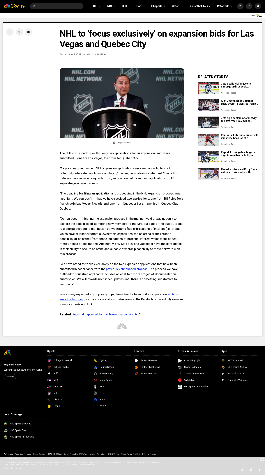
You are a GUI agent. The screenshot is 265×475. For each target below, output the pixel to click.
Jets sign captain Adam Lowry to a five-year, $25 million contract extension (238, 119)
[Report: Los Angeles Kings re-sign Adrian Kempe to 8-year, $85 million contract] (208, 157)
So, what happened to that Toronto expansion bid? (106, 314)
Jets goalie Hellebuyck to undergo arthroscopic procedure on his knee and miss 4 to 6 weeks (236, 85)
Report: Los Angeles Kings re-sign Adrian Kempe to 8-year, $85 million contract (238, 154)
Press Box (74, 454)
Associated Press (228, 93)
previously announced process (127, 269)
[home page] (14, 6)
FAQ (50, 454)
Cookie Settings (150, 454)
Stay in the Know (12, 364)
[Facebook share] (10, 32)
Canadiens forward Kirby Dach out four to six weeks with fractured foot (239, 171)
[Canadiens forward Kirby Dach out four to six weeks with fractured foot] (208, 174)
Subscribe (10, 377)
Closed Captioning (40, 454)
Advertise (19, 454)
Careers (27, 454)
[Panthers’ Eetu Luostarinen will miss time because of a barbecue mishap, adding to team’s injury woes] (208, 140)
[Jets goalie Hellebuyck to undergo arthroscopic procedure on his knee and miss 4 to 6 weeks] (208, 88)
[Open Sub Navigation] (100, 6)
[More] (240, 6)
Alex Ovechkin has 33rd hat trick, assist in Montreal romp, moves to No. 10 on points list (239, 102)
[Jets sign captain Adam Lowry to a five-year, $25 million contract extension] (208, 122)
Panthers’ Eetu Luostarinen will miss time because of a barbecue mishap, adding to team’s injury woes (239, 137)
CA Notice (137, 454)
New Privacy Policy (124, 454)
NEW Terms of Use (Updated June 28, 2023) (97, 454)
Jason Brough (68, 54)
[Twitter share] (19, 32)
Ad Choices (8, 454)
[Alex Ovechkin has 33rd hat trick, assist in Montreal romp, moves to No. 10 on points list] (208, 105)
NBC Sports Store (61, 454)
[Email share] (28, 32)
